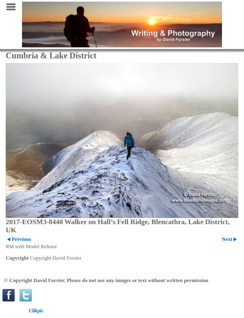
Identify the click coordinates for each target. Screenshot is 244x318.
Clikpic (36, 310)
